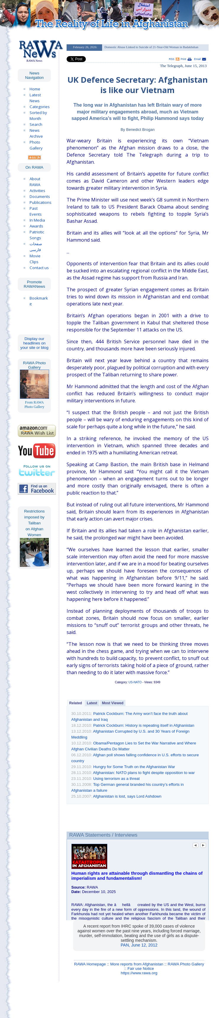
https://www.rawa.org (139, 973)
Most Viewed (112, 703)
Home (35, 89)
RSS (171, 59)
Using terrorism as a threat (116, 778)
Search (36, 124)
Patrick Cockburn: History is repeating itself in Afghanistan (143, 725)
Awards (36, 226)
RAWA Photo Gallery (186, 964)
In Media (37, 220)
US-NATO (134, 682)
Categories (40, 106)
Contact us (39, 267)
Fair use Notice (141, 968)
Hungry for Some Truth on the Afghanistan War (134, 767)
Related (75, 703)
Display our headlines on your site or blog (34, 343)
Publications (40, 202)
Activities (37, 190)
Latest (92, 703)
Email (197, 59)
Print (183, 59)
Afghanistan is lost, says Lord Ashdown (127, 796)
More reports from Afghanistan (136, 964)
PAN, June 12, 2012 (139, 945)
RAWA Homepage (90, 964)
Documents (40, 196)
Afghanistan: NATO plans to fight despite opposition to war (144, 772)
